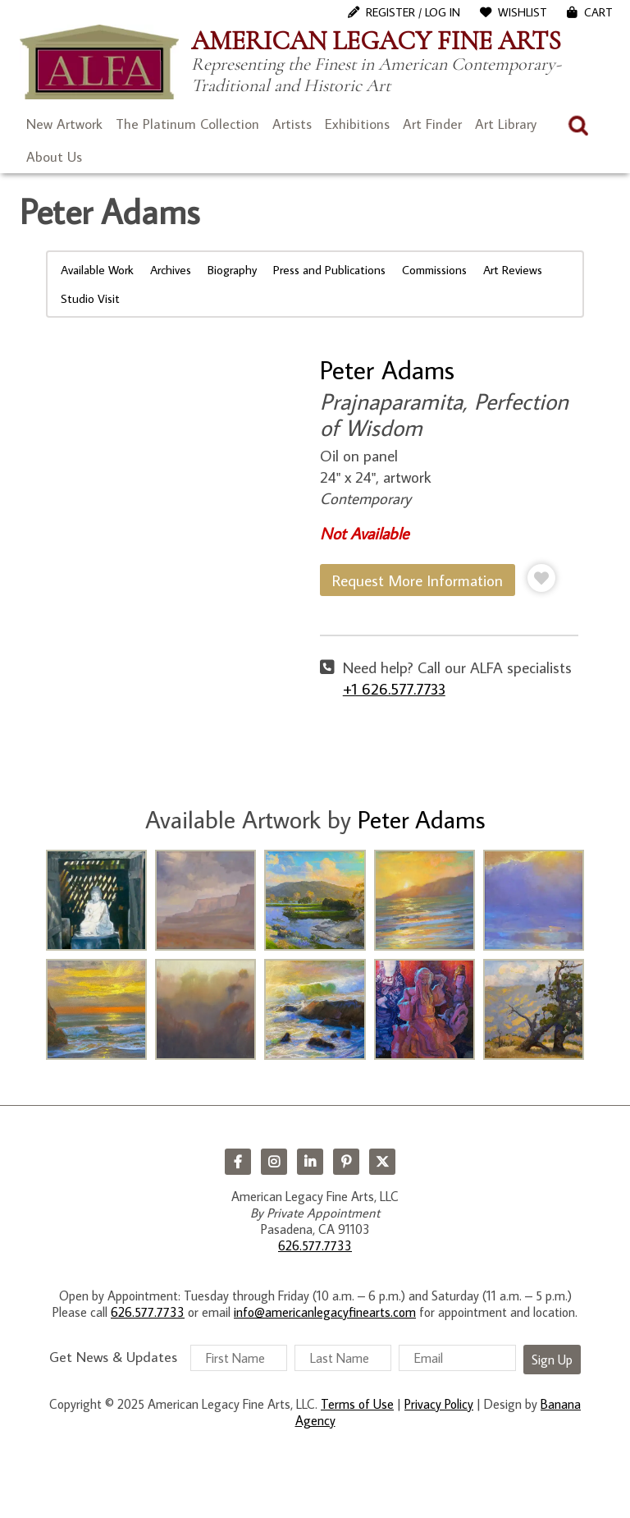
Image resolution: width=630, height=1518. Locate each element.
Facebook (238, 1162)
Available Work (97, 269)
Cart (598, 12)
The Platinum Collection (187, 124)
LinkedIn (310, 1162)
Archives (170, 269)
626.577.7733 (315, 1245)
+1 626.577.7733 (394, 688)
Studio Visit (90, 298)
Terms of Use (357, 1404)
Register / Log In (413, 12)
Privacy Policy (438, 1404)
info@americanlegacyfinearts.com (325, 1312)
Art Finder (432, 124)
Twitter (382, 1162)
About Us (54, 157)
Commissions (434, 269)
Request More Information (417, 580)
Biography (232, 269)
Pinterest (346, 1162)
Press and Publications (329, 269)
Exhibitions (357, 124)
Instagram (274, 1162)
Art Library (505, 124)
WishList (522, 12)
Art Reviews (512, 269)
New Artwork (64, 124)
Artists (292, 124)
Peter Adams (387, 369)
